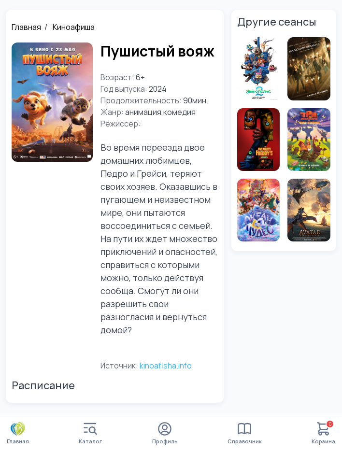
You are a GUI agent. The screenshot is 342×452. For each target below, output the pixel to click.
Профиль (165, 433)
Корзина (323, 433)
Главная (26, 27)
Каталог (90, 433)
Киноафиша (74, 27)
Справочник (245, 433)
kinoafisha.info (166, 365)
